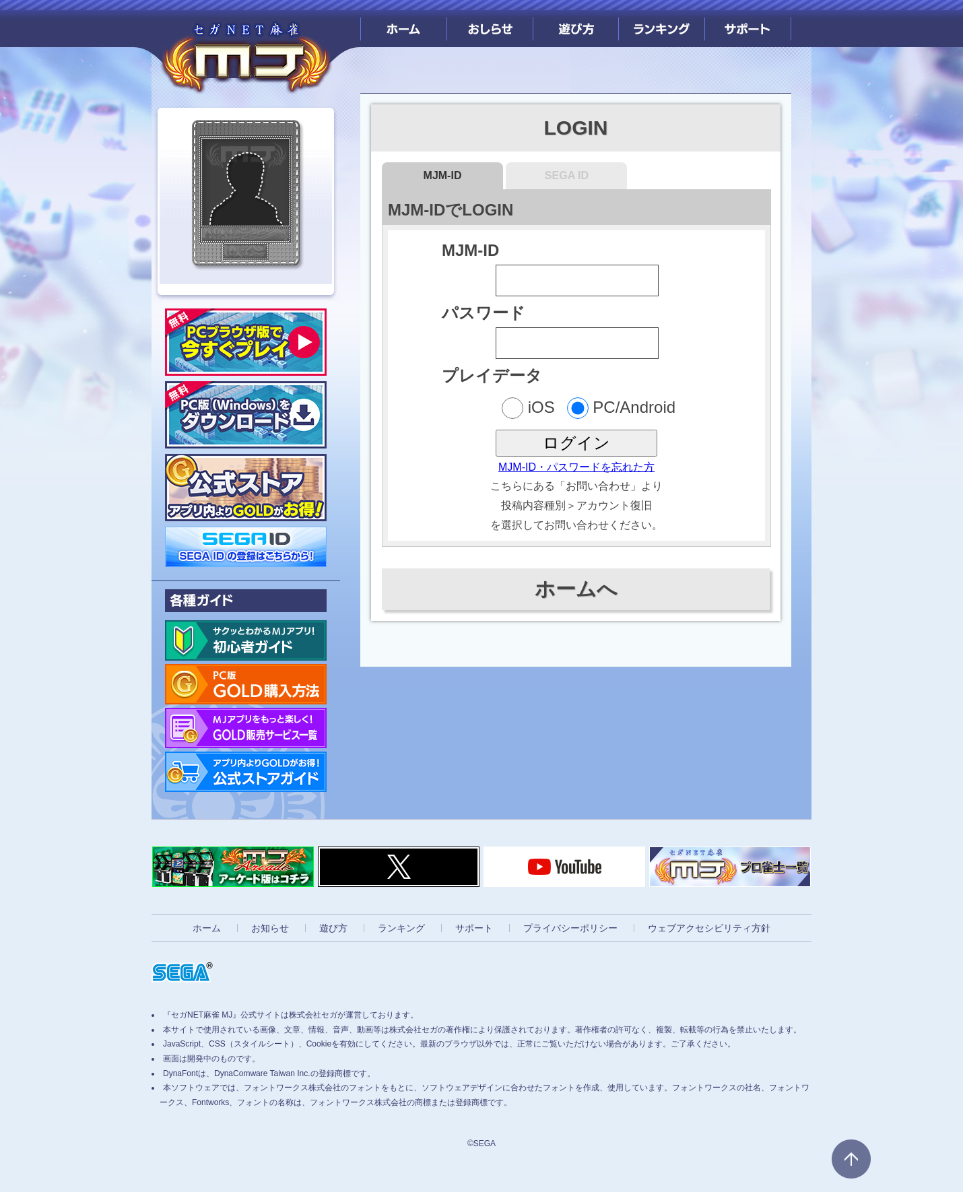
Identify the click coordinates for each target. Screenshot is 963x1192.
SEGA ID (567, 175)
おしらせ (490, 23)
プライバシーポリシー (570, 928)
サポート (748, 23)
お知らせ (270, 928)
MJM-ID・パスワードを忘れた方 (576, 467)
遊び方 (576, 23)
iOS (528, 408)
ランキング (661, 23)
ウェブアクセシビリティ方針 (709, 928)
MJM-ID (443, 175)
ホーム (403, 23)
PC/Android (621, 408)
